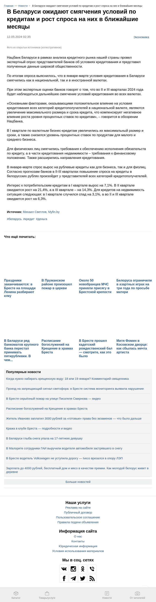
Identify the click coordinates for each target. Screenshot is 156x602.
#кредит (28, 219)
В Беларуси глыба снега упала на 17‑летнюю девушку (44, 438)
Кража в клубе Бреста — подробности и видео (39, 428)
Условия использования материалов (78, 551)
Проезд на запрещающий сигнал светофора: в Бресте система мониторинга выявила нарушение (75, 388)
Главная (8, 5)
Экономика (141, 37)
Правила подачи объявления (78, 522)
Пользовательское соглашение (78, 517)
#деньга (41, 219)
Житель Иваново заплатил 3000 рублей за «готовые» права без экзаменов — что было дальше (74, 418)
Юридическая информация (78, 546)
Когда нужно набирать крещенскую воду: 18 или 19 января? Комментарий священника (67, 378)
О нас (78, 536)
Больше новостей (78, 481)
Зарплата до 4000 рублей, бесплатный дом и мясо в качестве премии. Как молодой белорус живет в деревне (77, 470)
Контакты (78, 541)
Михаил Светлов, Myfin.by (41, 212)
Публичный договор (78, 512)
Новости (23, 5)
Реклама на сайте (78, 507)
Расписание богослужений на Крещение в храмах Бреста (46, 408)
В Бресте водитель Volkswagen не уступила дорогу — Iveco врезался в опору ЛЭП (64, 458)
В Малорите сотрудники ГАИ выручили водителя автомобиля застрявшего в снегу (64, 448)
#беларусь (14, 219)
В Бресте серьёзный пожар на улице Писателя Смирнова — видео (53, 398)
